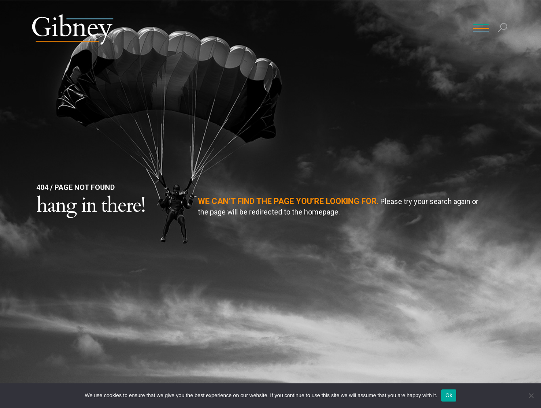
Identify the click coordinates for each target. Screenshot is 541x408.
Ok (448, 395)
